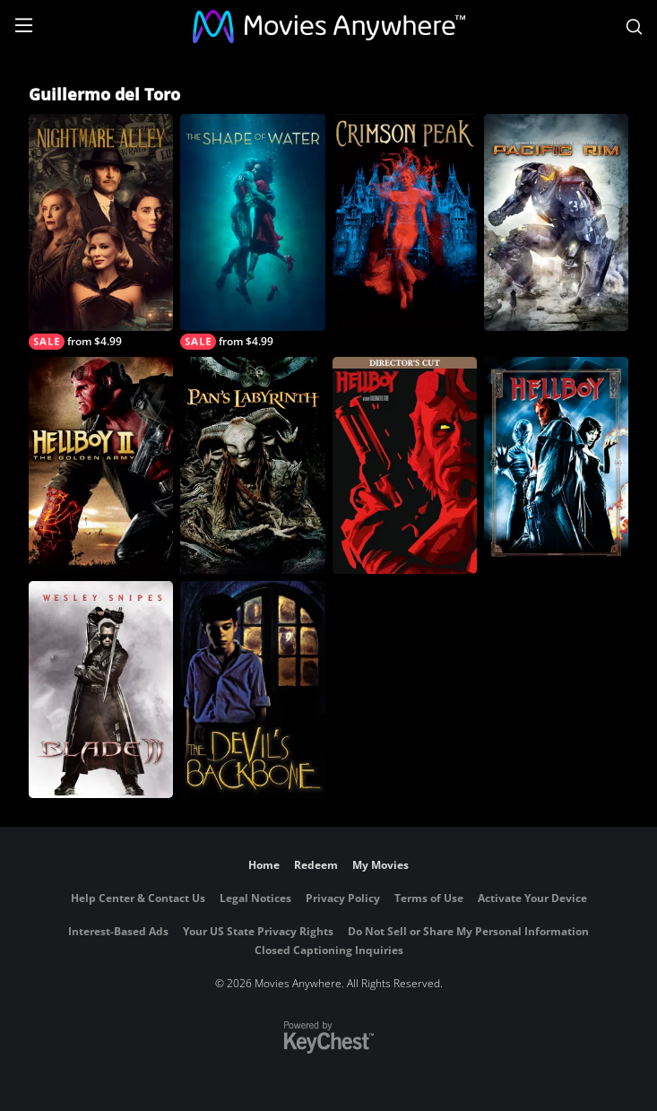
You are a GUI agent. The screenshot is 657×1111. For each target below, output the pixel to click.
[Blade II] (101, 689)
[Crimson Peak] (405, 222)
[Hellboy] (556, 465)
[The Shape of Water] (252, 232)
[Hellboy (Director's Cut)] (405, 465)
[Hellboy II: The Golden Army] (101, 465)
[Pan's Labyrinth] (252, 465)
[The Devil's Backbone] (252, 689)
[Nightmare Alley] (101, 232)
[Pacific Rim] (556, 222)
